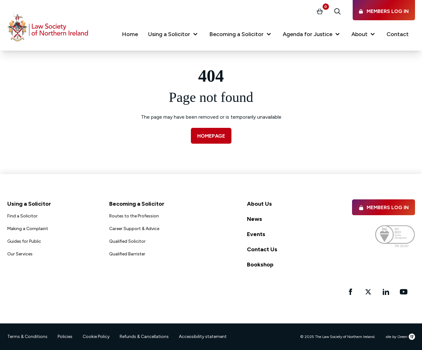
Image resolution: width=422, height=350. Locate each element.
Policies (65, 336)
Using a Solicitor (29, 203)
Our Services (20, 254)
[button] (173, 35)
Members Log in (383, 207)
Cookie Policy (96, 336)
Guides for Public (24, 241)
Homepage (211, 136)
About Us (259, 203)
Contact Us (262, 249)
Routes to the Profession (134, 216)
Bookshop (260, 264)
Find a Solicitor (22, 216)
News (254, 219)
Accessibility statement (203, 336)
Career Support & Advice (134, 228)
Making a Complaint (27, 228)
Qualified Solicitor (127, 241)
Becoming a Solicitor (136, 203)
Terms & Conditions (27, 336)
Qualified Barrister (127, 254)
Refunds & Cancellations (144, 336)
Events (256, 234)
